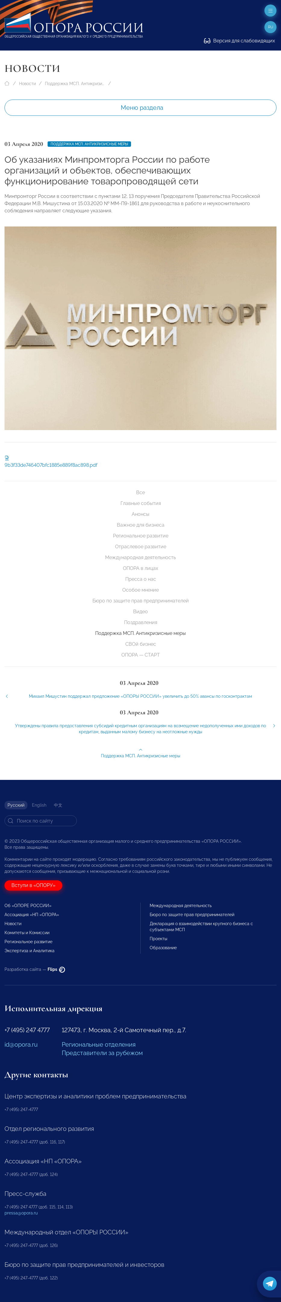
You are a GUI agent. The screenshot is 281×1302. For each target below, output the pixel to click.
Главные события (140, 503)
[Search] (41, 820)
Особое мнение (140, 590)
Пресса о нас (140, 579)
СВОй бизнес (140, 644)
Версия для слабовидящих (239, 41)
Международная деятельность (140, 557)
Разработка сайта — (35, 969)
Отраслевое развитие (140, 546)
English (39, 805)
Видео (140, 611)
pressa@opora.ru (21, 1213)
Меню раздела (142, 107)
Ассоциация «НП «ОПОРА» (32, 914)
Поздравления (140, 622)
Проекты (158, 938)
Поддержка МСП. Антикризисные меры (75, 83)
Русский (16, 805)
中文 (58, 805)
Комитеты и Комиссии (27, 932)
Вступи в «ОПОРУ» (33, 885)
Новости (27, 83)
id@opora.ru (21, 1044)
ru (270, 27)
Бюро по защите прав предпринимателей (140, 601)
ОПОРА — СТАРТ (140, 655)
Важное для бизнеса (140, 525)
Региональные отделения (99, 1044)
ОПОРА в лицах (140, 568)
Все (140, 492)
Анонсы (140, 514)
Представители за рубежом (102, 1053)
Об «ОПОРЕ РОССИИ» (28, 905)
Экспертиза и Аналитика (30, 950)
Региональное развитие (140, 536)
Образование (163, 947)
